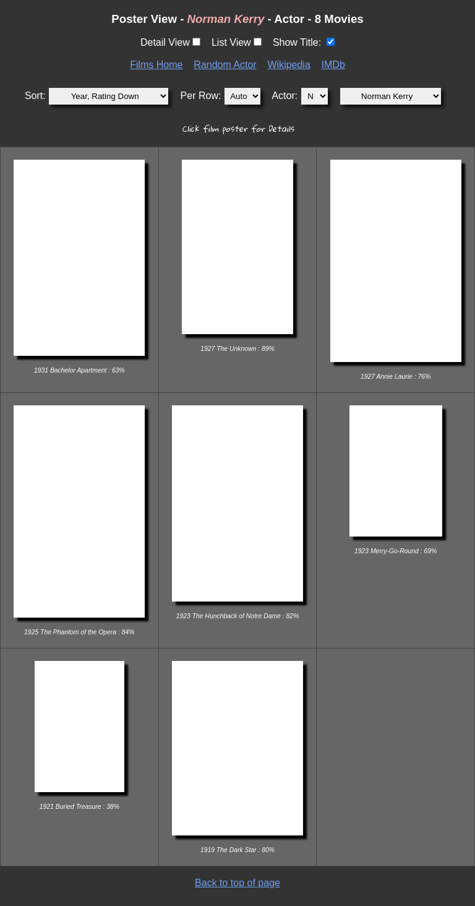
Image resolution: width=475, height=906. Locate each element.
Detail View (165, 42)
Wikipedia (288, 64)
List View (231, 42)
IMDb (333, 64)
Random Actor (225, 64)
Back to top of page (237, 883)
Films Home (156, 64)
